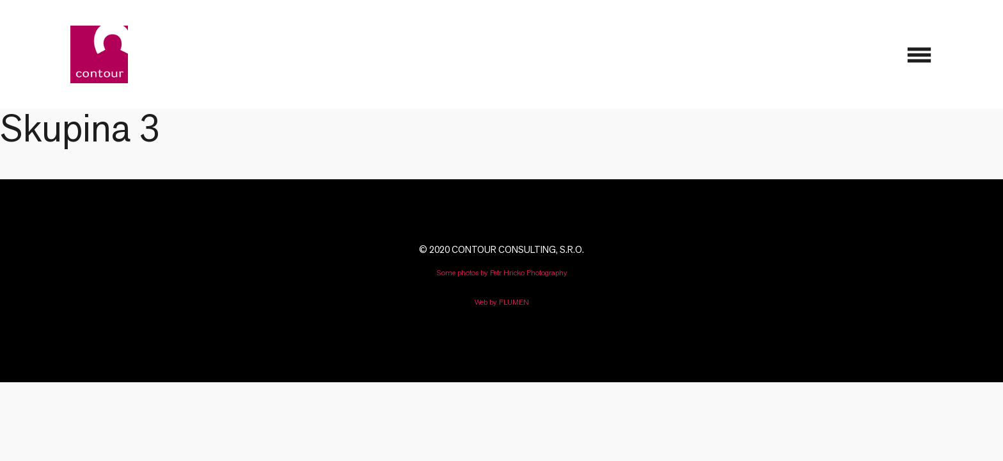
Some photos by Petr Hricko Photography (501, 272)
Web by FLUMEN (502, 302)
